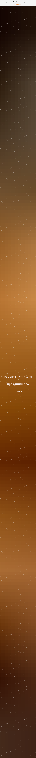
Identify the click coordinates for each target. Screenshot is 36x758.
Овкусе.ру (18, 4)
